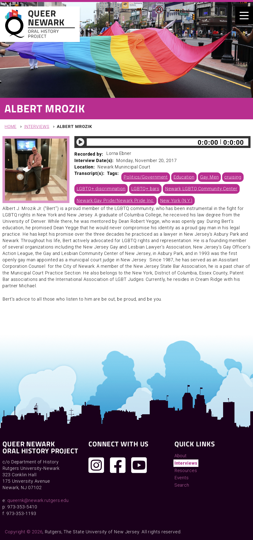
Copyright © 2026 (23, 531)
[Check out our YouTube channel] (139, 465)
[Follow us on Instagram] (96, 465)
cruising (232, 177)
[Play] (80, 142)
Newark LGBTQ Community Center (201, 188)
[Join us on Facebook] (118, 465)
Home (11, 126)
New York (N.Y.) (176, 200)
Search (181, 485)
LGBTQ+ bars (145, 188)
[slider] (167, 142)
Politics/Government (146, 177)
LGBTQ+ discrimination (101, 188)
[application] (162, 142)
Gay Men (209, 177)
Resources (185, 470)
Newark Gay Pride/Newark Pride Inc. (115, 200)
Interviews (36, 126)
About (180, 455)
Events (181, 477)
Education (183, 177)
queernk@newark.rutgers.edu (38, 500)
